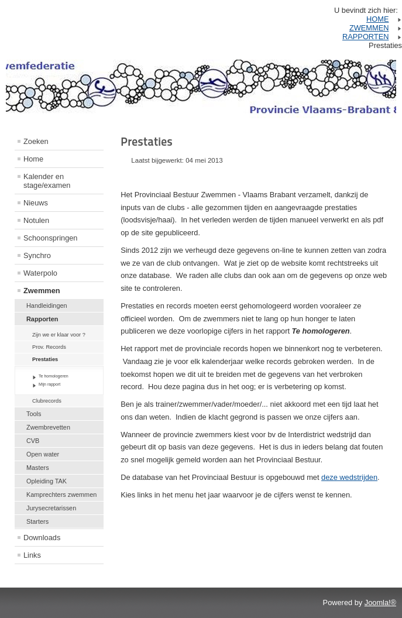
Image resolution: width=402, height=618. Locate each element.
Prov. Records (49, 347)
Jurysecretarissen (51, 507)
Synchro (37, 255)
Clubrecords (46, 401)
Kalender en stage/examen (46, 181)
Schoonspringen (50, 238)
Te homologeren (53, 376)
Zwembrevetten (48, 427)
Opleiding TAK (46, 481)
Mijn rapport (49, 384)
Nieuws (35, 202)
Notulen (36, 220)
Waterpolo (40, 273)
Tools (33, 413)
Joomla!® (380, 602)
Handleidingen (46, 305)
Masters (37, 467)
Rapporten (42, 318)
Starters (37, 521)
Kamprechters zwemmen (61, 494)
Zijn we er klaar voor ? (58, 335)
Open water (42, 454)
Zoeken (36, 141)
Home (33, 158)
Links (32, 555)
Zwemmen (41, 290)
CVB (32, 440)
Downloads (41, 537)
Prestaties (45, 359)
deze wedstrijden (349, 477)
